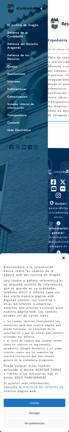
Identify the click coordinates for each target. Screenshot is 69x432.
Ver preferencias (34, 423)
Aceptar (34, 402)
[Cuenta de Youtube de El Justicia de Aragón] (24, 148)
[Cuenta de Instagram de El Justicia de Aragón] (36, 148)
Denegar (34, 413)
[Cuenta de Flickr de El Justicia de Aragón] (30, 148)
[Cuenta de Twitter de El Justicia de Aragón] (18, 148)
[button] (63, 258)
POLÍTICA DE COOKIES (40, 387)
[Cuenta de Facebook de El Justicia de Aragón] (11, 148)
